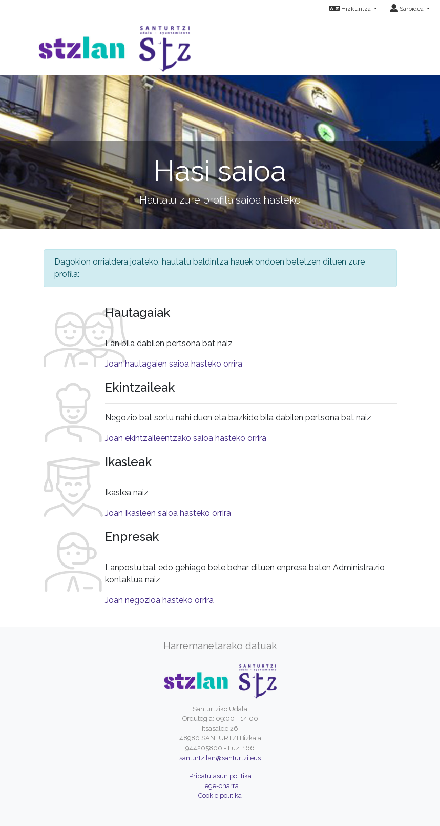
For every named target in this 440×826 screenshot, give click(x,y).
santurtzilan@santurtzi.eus (220, 758)
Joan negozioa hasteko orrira (159, 600)
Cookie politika (220, 795)
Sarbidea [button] (407, 8)
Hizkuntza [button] (350, 8)
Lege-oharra (220, 786)
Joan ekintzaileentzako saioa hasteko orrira (185, 438)
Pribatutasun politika (220, 776)
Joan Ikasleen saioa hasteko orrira (168, 513)
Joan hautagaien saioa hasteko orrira (173, 364)
